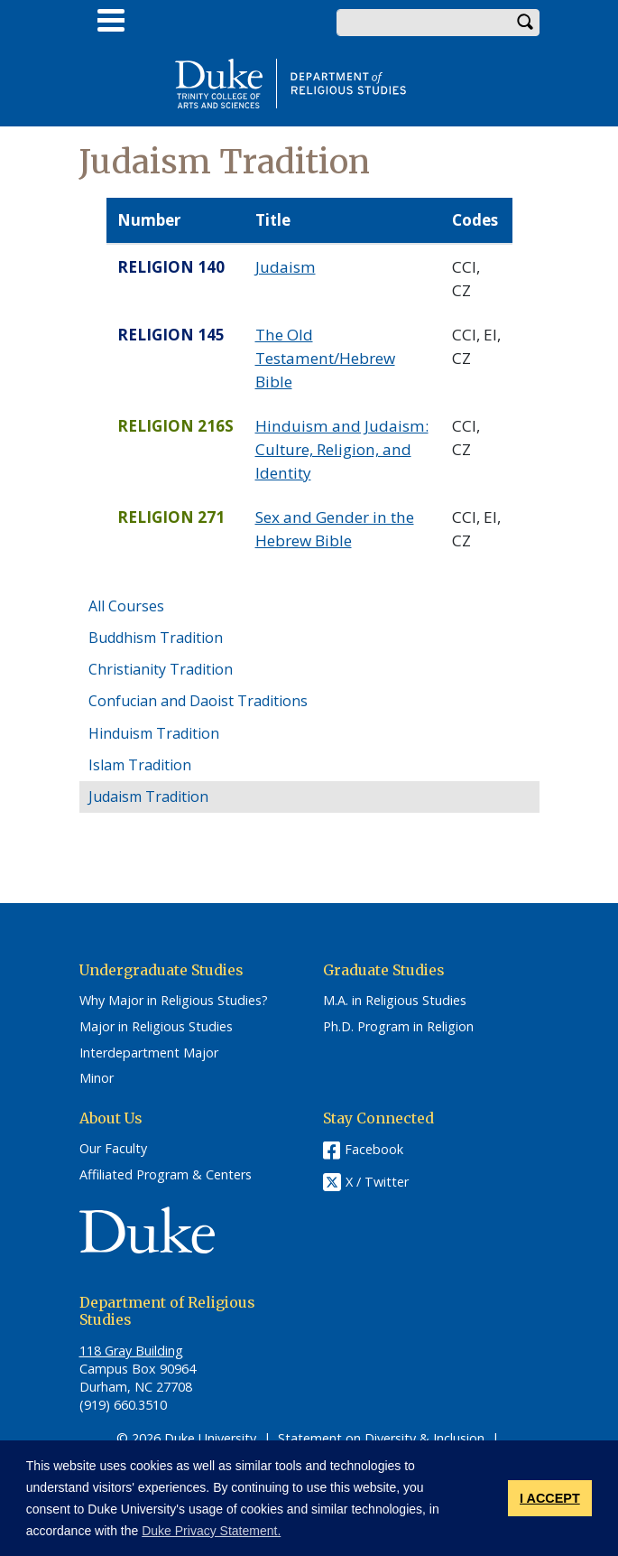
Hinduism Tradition (153, 733)
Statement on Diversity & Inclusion (381, 1438)
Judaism (285, 266)
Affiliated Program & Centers (165, 1175)
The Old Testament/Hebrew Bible (325, 357)
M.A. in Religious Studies (394, 1000)
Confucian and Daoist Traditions (198, 701)
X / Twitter (377, 1181)
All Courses (126, 606)
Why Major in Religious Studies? (173, 1000)
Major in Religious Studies (156, 1027)
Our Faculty (113, 1149)
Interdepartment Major (148, 1053)
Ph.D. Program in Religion (398, 1027)
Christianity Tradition (160, 669)
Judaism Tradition (148, 796)
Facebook (374, 1149)
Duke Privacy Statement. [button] (211, 1530)
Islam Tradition (139, 765)
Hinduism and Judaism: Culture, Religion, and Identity (342, 448)
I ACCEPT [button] (550, 1498)
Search (526, 22)
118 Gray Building (131, 1350)
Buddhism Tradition (155, 638)
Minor (96, 1078)
